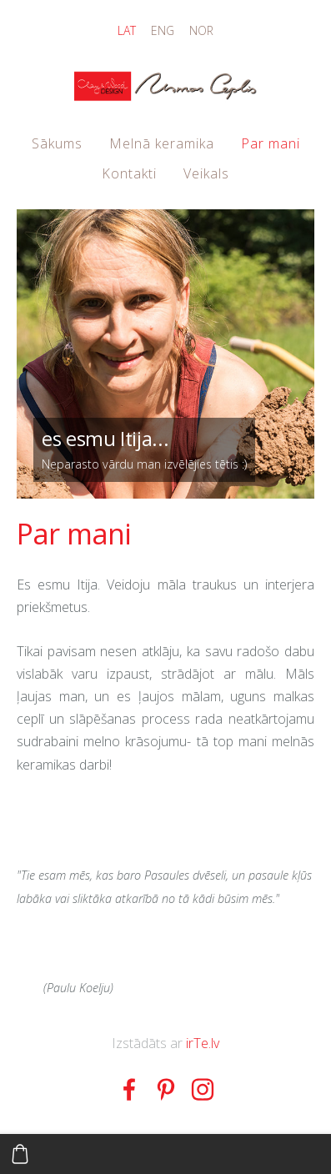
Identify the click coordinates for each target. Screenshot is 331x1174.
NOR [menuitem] (201, 30)
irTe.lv (202, 1043)
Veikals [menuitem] (206, 173)
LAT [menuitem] (127, 30)
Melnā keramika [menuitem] (161, 143)
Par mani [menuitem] (270, 143)
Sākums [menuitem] (57, 143)
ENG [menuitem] (162, 30)
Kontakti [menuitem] (129, 173)
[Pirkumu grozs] (20, 1154)
